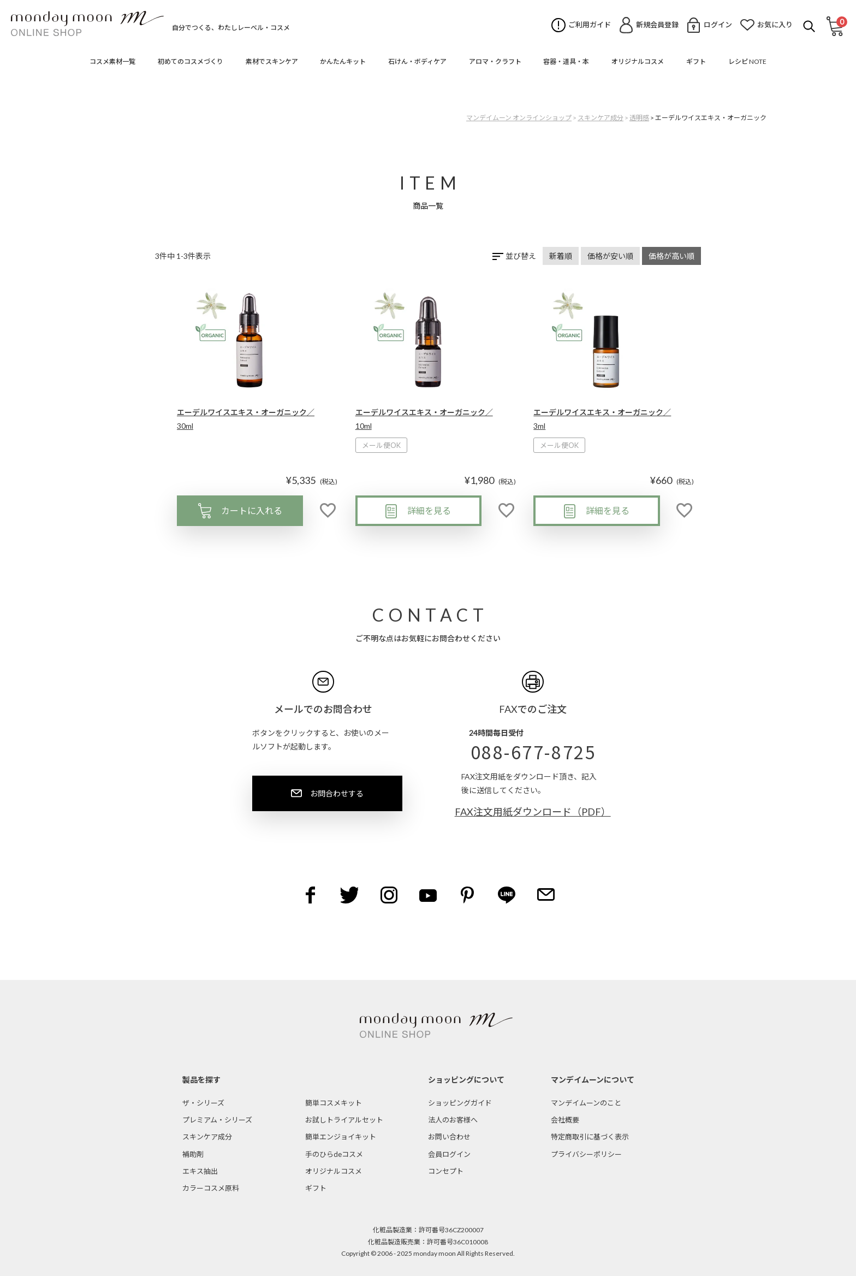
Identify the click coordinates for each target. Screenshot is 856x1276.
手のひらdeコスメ (334, 1154)
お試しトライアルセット (344, 1119)
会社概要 (565, 1119)
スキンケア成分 (600, 118)
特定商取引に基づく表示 (590, 1136)
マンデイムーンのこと (586, 1102)
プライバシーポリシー (586, 1154)
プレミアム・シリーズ (217, 1119)
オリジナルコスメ (333, 1171)
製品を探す (201, 1079)
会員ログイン (449, 1154)
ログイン (718, 24)
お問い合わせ (449, 1136)
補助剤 (193, 1154)
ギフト (315, 1188)
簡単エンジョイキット (340, 1136)
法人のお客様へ (453, 1119)
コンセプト (445, 1171)
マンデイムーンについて (592, 1079)
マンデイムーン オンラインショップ (519, 118)
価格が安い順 (610, 256)
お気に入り (775, 24)
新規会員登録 (657, 24)
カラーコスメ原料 (210, 1188)
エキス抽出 (200, 1171)
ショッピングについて (466, 1079)
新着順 (560, 256)
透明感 (639, 118)
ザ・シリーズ (203, 1102)
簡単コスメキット (333, 1102)
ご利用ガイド (589, 24)
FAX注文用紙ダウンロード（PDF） (533, 812)
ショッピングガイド (460, 1102)
